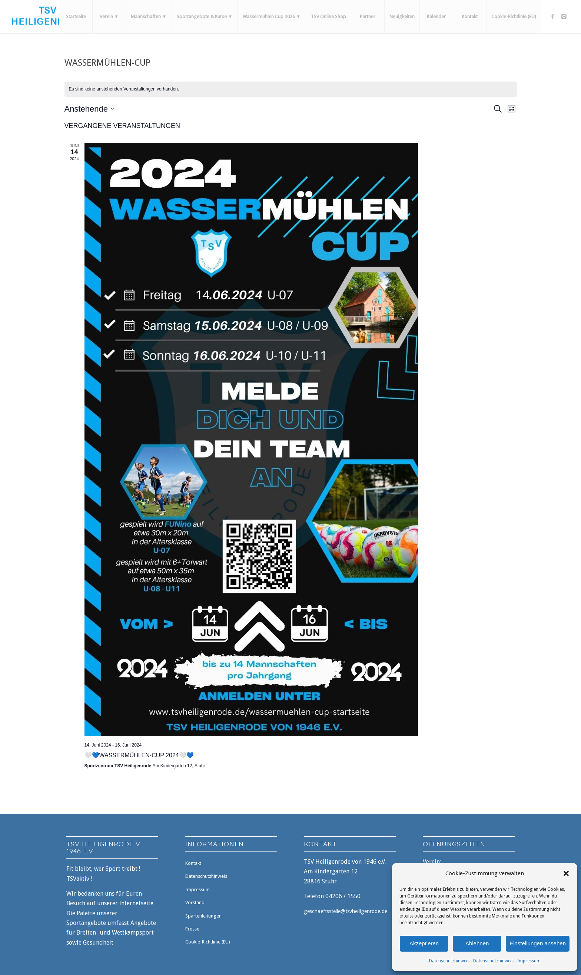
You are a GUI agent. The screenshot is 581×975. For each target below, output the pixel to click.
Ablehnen (477, 943)
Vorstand (195, 902)
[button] (566, 873)
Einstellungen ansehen (537, 943)
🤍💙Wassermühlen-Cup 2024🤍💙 (139, 755)
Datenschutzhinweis (449, 961)
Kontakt (193, 863)
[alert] (290, 89)
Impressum (529, 961)
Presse (192, 929)
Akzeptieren (424, 943)
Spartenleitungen (203, 916)
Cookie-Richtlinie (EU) (207, 942)
